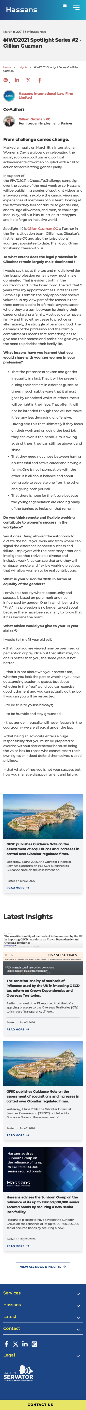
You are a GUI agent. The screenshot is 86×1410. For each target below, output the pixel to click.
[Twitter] (16, 1346)
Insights (22, 67)
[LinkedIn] (25, 1346)
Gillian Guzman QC (42, 229)
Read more (17, 888)
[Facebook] (6, 1346)
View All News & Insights (43, 1267)
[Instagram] (34, 1346)
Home (7, 67)
